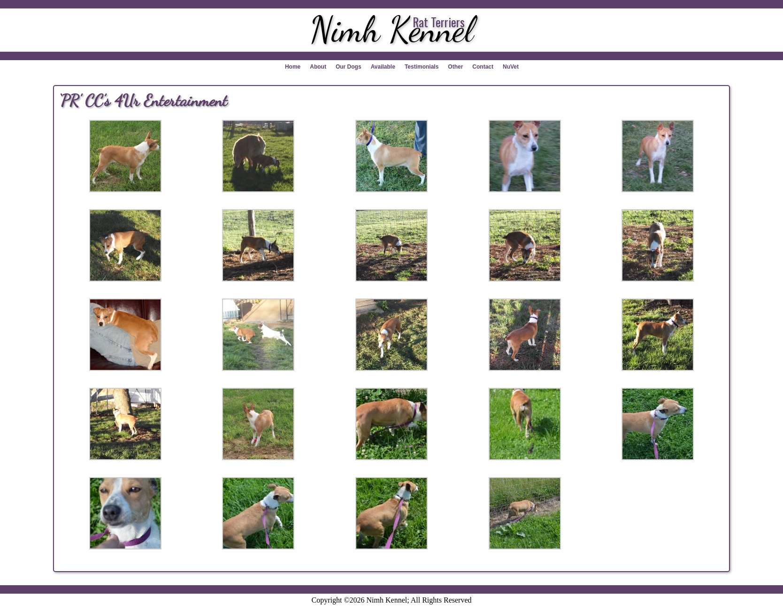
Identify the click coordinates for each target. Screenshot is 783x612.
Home (292, 66)
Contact (482, 66)
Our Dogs (348, 66)
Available (383, 66)
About (318, 66)
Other (455, 66)
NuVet (511, 66)
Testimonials (421, 66)
